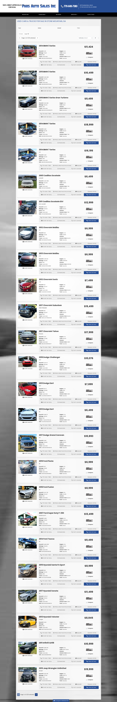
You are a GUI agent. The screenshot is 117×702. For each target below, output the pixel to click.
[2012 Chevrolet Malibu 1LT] (27, 233)
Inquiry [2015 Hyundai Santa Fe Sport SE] (78, 581)
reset (26, 34)
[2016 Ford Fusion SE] (27, 493)
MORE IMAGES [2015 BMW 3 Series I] (27, 86)
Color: (61, 53)
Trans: (40, 56)
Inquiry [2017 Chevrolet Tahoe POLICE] (78, 347)
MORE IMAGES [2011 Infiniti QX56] (27, 655)
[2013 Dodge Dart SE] (27, 414)
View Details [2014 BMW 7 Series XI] (91, 143)
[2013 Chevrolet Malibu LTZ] (27, 259)
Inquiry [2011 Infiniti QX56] (78, 658)
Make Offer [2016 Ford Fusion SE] (92, 503)
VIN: (40, 58)
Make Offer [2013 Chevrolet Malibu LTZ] (92, 269)
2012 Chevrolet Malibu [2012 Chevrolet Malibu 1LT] (49, 227)
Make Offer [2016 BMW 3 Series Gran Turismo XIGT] (92, 114)
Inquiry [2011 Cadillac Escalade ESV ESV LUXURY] (78, 217)
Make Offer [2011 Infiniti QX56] (92, 658)
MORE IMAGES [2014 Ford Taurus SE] (27, 550)
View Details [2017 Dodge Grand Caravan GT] (91, 454)
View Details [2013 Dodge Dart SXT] (91, 402)
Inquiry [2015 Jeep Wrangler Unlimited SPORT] (78, 684)
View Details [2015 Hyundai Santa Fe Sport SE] (91, 584)
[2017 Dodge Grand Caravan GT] (27, 443)
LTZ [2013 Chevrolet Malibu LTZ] (40, 256)
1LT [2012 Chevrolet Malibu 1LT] (40, 230)
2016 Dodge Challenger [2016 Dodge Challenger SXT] (49, 357)
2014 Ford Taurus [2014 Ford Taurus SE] (46, 539)
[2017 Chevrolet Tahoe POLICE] (27, 337)
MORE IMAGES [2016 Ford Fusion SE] (27, 501)
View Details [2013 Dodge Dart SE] (91, 428)
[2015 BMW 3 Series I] (27, 77)
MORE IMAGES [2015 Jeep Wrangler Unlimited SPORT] (27, 684)
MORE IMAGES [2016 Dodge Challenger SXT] (27, 369)
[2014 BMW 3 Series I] (27, 51)
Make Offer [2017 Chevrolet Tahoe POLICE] (92, 347)
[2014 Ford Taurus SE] (27, 543)
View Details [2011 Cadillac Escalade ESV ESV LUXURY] (91, 221)
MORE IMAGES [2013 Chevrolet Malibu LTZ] (27, 268)
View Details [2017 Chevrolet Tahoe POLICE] (91, 350)
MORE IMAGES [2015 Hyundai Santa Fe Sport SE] (27, 579)
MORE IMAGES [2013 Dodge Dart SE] (27, 422)
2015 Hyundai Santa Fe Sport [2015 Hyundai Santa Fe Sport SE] (52, 565)
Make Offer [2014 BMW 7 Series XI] (92, 140)
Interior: (62, 54)
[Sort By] (85, 38)
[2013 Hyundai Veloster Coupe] (27, 622)
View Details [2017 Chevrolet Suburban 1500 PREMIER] (91, 324)
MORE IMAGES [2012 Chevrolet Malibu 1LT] (27, 242)
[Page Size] (96, 38)
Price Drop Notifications (62, 62)
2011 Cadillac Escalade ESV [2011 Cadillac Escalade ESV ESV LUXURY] (51, 201)
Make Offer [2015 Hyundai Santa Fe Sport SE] (92, 581)
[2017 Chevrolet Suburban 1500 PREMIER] (27, 311)
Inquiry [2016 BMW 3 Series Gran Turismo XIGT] (78, 114)
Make (39, 28)
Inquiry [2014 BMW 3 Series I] (78, 62)
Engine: (61, 51)
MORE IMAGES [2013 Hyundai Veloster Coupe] (27, 629)
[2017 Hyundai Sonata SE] (27, 595)
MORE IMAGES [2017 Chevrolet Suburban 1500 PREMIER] (27, 320)
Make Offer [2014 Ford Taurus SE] (92, 555)
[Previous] (19, 38)
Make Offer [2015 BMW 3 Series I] (92, 88)
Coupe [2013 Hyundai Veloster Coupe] (41, 619)
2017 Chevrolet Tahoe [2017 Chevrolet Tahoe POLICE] (49, 331)
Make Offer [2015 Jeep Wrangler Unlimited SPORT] (92, 684)
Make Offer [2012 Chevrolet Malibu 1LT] (92, 243)
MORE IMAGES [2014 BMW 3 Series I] (27, 58)
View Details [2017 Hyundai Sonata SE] (91, 610)
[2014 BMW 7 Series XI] (27, 128)
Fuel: (61, 58)
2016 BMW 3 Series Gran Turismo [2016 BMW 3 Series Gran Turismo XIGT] (53, 97)
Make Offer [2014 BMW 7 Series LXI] (92, 165)
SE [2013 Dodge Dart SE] (39, 412)
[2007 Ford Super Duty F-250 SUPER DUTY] (27, 519)
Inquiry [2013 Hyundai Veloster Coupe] (78, 633)
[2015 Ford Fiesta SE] (27, 467)
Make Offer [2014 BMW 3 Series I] (92, 62)
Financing (61, 65)
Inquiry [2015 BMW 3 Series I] (78, 88)
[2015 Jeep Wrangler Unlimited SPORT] (27, 675)
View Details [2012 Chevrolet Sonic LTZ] (91, 298)
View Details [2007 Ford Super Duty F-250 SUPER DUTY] (91, 532)
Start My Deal (46, 65)
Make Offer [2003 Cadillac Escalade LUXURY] (92, 191)
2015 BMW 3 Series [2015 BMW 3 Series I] (47, 71)
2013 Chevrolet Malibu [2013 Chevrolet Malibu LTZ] (49, 253)
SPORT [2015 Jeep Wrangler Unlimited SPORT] (41, 671)
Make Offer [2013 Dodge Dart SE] (92, 425)
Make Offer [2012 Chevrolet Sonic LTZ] (92, 295)
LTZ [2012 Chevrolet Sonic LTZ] (40, 282)
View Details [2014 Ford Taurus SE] (91, 558)
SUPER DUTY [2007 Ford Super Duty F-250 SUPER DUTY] (42, 515)
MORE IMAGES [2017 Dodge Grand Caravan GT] (27, 453)
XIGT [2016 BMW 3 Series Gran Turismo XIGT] (40, 100)
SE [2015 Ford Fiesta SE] (39, 464)
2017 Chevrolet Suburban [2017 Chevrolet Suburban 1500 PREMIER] (50, 305)
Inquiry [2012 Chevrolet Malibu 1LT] (78, 243)
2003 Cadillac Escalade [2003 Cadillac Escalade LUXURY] (49, 175)
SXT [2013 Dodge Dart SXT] (40, 386)
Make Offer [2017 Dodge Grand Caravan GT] (92, 451)
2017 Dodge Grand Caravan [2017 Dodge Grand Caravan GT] (51, 435)
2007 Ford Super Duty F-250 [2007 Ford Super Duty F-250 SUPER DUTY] (51, 513)
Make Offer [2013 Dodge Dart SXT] (92, 399)
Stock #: (41, 51)
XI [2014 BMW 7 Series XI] (39, 126)
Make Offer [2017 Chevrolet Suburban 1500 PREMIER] (92, 321)
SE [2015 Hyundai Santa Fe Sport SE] (39, 567)
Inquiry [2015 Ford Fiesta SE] (78, 477)
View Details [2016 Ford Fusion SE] (91, 506)
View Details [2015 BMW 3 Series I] (91, 91)
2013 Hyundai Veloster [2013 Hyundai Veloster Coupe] (49, 617)
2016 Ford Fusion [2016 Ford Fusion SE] (46, 487)
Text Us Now (76, 65)
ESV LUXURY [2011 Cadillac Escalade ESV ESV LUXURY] (42, 204)
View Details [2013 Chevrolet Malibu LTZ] (91, 272)
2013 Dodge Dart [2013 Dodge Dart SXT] (46, 383)
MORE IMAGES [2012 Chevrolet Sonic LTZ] (27, 294)
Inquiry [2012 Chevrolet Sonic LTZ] (78, 295)
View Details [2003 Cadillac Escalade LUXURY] (91, 195)
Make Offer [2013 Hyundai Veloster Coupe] (92, 633)
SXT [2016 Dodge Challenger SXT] (40, 360)
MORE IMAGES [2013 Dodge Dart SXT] (27, 397)
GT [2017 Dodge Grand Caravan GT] (40, 438)
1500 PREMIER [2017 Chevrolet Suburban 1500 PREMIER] (43, 308)
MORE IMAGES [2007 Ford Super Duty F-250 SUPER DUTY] (27, 527)
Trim (78, 28)
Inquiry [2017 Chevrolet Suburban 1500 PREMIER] (78, 321)
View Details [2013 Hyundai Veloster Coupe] (91, 636)
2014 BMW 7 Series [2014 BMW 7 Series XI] (47, 123)
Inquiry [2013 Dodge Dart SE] (78, 425)
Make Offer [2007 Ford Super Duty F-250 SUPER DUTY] (92, 529)
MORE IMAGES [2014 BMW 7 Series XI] (27, 136)
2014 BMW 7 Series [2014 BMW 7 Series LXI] (47, 149)
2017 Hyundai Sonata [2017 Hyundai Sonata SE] (48, 591)
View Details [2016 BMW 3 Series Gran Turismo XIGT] (91, 117)
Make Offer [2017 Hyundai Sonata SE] (92, 607)
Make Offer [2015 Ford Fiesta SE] (92, 477)
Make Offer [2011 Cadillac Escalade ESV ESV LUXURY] (92, 217)
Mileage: (41, 53)
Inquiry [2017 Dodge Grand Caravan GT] (78, 451)
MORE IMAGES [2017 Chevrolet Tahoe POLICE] (27, 345)
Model (59, 28)
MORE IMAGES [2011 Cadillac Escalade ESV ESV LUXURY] (27, 216)
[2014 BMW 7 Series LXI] (27, 155)
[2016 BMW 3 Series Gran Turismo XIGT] (27, 102)
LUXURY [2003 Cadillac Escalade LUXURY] (41, 178)
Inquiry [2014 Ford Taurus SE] (78, 555)
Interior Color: (63, 56)
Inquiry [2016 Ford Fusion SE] (78, 503)
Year (19, 28)
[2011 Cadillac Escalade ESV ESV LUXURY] (27, 207)
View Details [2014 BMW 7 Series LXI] (91, 169)
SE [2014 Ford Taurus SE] (39, 541)
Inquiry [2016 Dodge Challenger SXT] (78, 373)
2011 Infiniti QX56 (46, 643)
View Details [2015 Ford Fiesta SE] (91, 480)
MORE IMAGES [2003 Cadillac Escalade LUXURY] (27, 190)
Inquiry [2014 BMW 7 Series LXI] (78, 165)
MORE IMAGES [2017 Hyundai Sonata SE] (27, 603)
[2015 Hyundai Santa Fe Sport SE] (27, 571)
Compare (90, 57)
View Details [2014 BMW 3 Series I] (91, 65)
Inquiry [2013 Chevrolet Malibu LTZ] (78, 269)
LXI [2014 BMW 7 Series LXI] (40, 152)
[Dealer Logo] (39, 6)
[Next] (37, 38)
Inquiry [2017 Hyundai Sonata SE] (78, 607)
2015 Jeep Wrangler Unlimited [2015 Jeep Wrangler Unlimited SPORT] (52, 668)
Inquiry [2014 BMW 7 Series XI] (78, 140)
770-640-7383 (70, 6)
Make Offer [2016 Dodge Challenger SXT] (92, 373)
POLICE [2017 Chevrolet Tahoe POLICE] (41, 334)
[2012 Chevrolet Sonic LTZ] (27, 285)
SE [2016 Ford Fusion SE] (39, 489)
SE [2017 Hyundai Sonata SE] (39, 593)
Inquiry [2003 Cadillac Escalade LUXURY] (78, 191)
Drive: (40, 54)
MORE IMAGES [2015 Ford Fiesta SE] (27, 475)
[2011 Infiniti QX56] (27, 648)
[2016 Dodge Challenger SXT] (27, 361)
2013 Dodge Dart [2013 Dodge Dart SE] (46, 409)
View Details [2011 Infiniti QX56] (91, 661)
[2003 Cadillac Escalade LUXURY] (27, 181)
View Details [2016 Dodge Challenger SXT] (91, 376)
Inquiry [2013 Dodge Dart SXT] (78, 399)
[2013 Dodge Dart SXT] (27, 389)
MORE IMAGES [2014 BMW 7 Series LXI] (27, 163)
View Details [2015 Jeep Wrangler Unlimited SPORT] (91, 687)
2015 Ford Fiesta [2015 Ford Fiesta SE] (46, 461)
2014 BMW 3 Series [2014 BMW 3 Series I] (47, 46)
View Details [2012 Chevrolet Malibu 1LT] (91, 246)
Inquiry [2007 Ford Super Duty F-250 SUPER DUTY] (78, 529)
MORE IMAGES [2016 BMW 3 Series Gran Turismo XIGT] (27, 109)
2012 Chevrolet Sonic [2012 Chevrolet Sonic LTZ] (48, 279)
